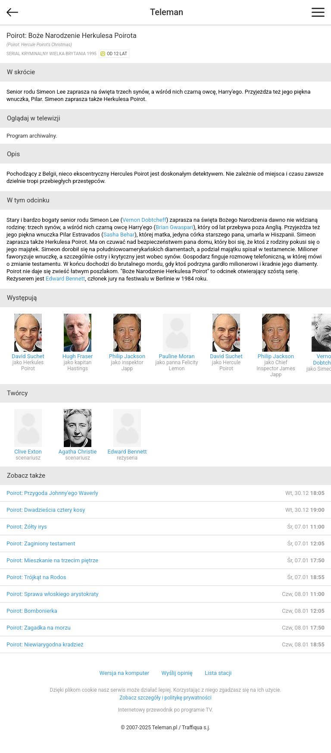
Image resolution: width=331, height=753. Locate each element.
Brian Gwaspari (174, 227)
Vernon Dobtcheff (144, 220)
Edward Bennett (65, 278)
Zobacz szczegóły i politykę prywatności (165, 698)
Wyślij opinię (176, 673)
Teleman (166, 12)
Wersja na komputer (125, 673)
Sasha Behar (119, 234)
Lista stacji (218, 673)
